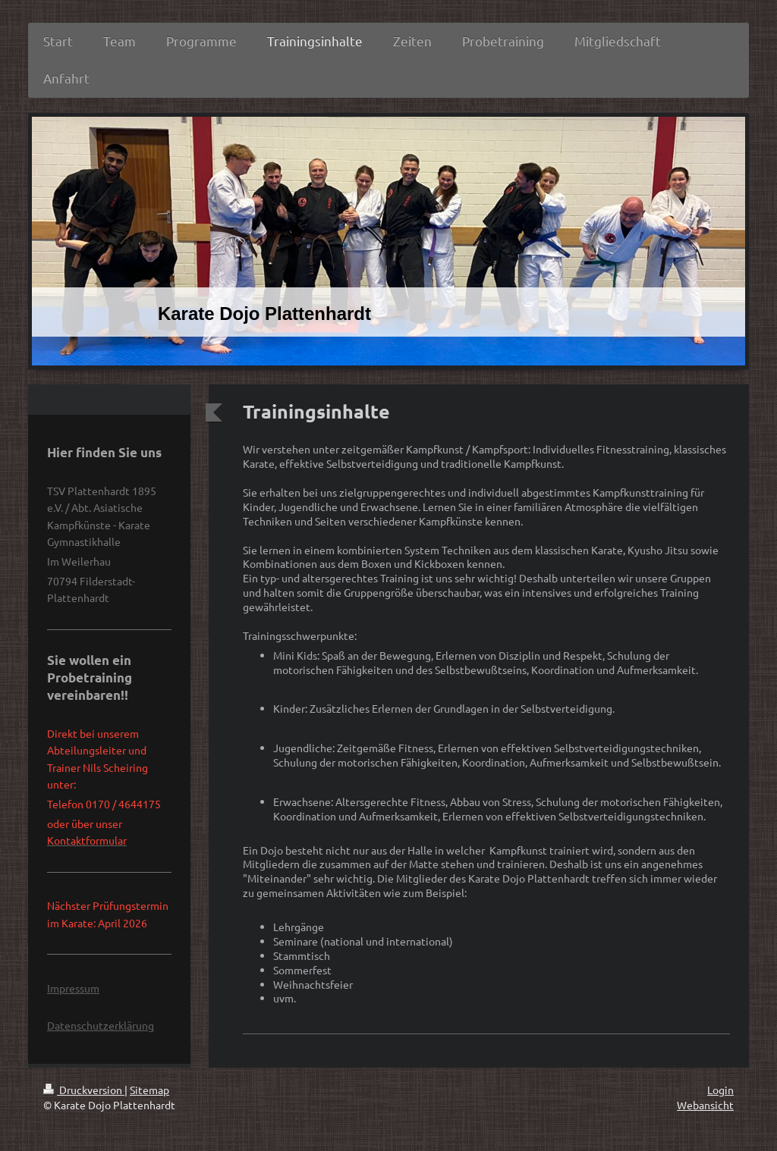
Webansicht (705, 1105)
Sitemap (149, 1089)
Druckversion (83, 1089)
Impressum (73, 988)
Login (720, 1089)
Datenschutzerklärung (100, 1025)
